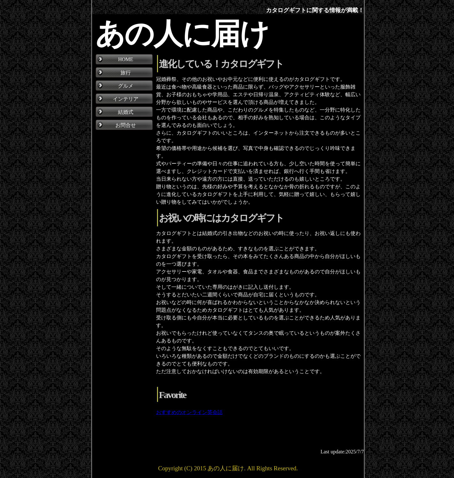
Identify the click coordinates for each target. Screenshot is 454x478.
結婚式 (125, 112)
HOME (125, 59)
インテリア (125, 99)
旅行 (126, 72)
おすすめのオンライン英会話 (189, 412)
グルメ (125, 86)
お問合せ (125, 125)
